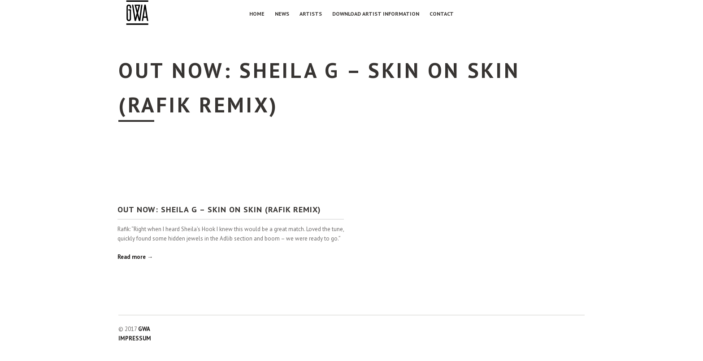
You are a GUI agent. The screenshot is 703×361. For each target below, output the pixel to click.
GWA (144, 329)
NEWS (282, 13)
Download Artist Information (375, 13)
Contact (442, 13)
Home (257, 13)
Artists (310, 13)
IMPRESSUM (134, 338)
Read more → (135, 257)
